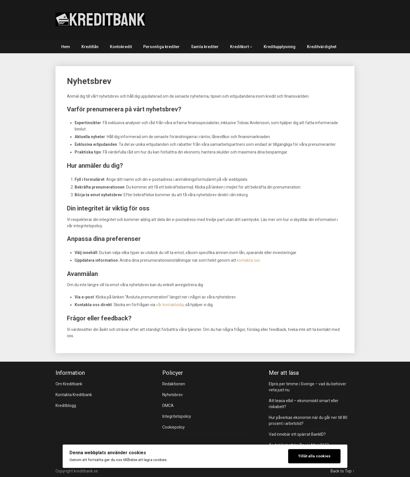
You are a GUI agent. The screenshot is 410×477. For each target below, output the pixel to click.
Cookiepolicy (173, 427)
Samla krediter (205, 46)
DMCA (168, 405)
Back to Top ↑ (342, 471)
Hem (65, 46)
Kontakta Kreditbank (74, 394)
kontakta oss (248, 260)
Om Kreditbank (69, 384)
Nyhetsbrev (172, 394)
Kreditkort (239, 46)
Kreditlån (90, 46)
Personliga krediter (161, 46)
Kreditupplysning (280, 46)
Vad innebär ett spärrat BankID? (297, 434)
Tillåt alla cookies (314, 456)
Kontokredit (121, 46)
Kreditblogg (66, 405)
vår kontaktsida (170, 304)
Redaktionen (173, 384)
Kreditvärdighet (321, 46)
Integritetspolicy (176, 416)
